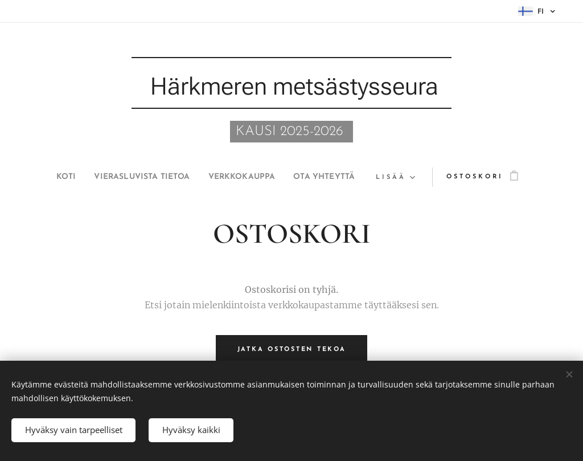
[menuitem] (46, 177)
